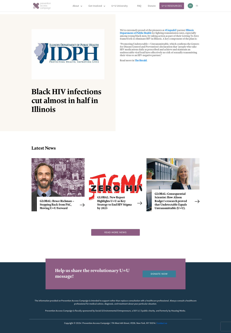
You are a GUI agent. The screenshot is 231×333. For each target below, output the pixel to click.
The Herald (141, 61)
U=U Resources (172, 5)
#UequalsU (171, 30)
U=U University (119, 5)
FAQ (139, 5)
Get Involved (95, 5)
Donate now (159, 273)
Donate (152, 5)
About (76, 5)
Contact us (162, 323)
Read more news (115, 232)
